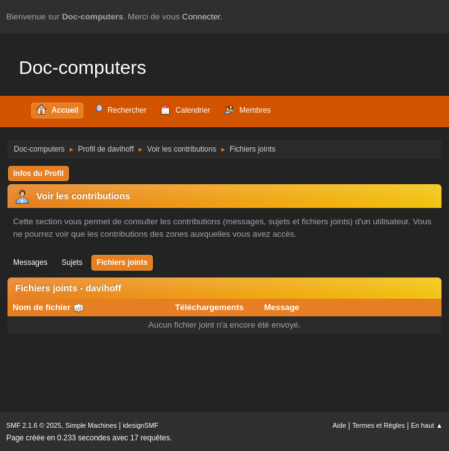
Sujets (71, 262)
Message (281, 307)
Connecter (201, 16)
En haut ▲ (427, 425)
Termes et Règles (378, 425)
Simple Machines (90, 425)
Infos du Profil (38, 173)
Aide (339, 425)
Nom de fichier (48, 307)
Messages (30, 262)
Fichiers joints (121, 262)
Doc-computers (82, 67)
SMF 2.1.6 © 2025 (33, 425)
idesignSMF (140, 425)
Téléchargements (209, 307)
